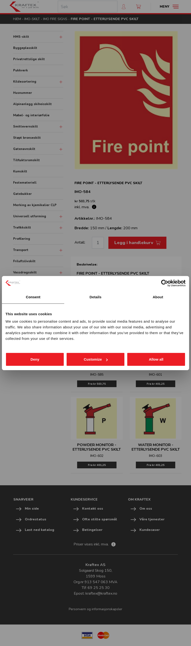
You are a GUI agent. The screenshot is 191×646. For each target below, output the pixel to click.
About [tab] (158, 297)
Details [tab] (95, 297)
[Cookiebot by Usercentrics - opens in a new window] (165, 283)
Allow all (156, 359)
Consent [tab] (33, 297)
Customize (96, 359)
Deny (35, 359)
